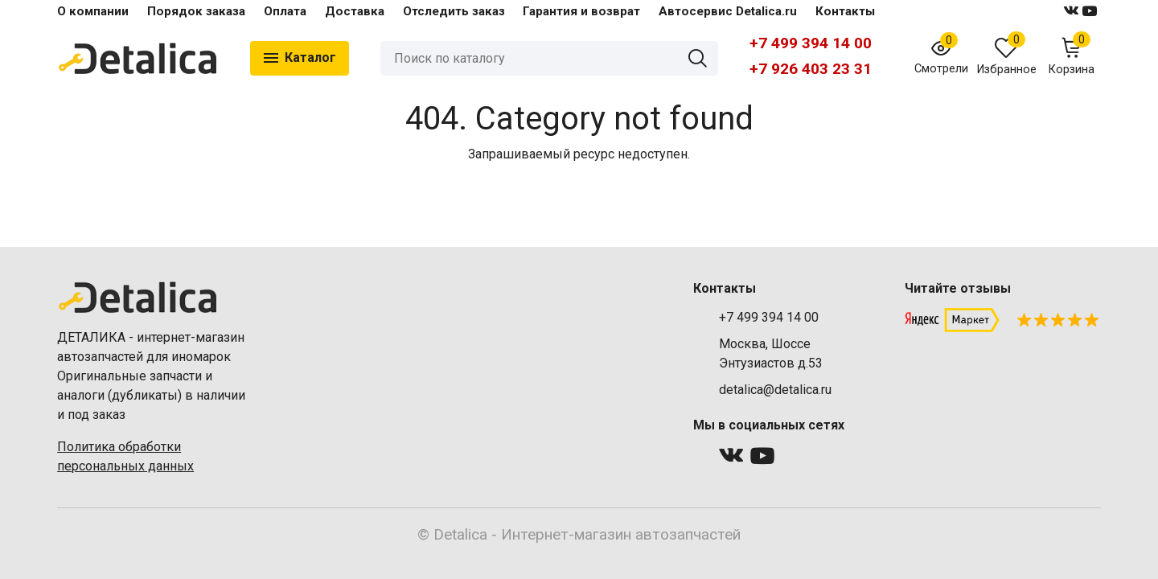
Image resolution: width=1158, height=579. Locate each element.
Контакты (845, 11)
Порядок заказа (196, 11)
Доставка (354, 11)
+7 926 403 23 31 (810, 69)
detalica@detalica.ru (775, 389)
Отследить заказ (454, 11)
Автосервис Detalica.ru (728, 11)
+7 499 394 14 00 (810, 43)
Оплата (285, 11)
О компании (93, 11)
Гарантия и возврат (581, 11)
